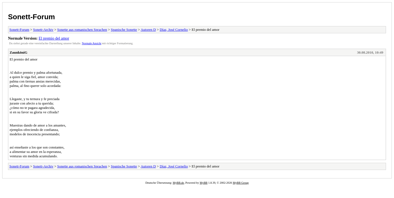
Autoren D (148, 30)
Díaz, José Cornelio (174, 30)
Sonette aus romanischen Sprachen (82, 30)
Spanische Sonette (124, 30)
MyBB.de (178, 182)
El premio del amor (54, 38)
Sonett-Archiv (43, 30)
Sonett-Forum (31, 17)
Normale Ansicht (91, 43)
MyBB (203, 182)
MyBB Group (241, 182)
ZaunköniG (18, 52)
